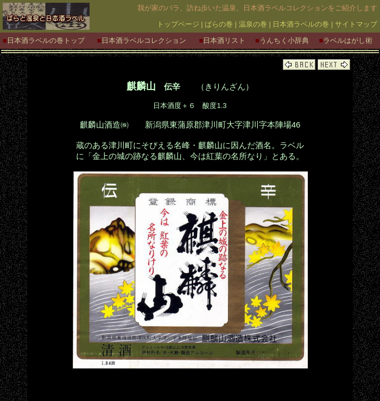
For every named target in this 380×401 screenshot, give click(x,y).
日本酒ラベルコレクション (144, 40)
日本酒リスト (224, 40)
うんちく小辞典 (284, 40)
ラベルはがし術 (347, 40)
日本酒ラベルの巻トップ (46, 40)
